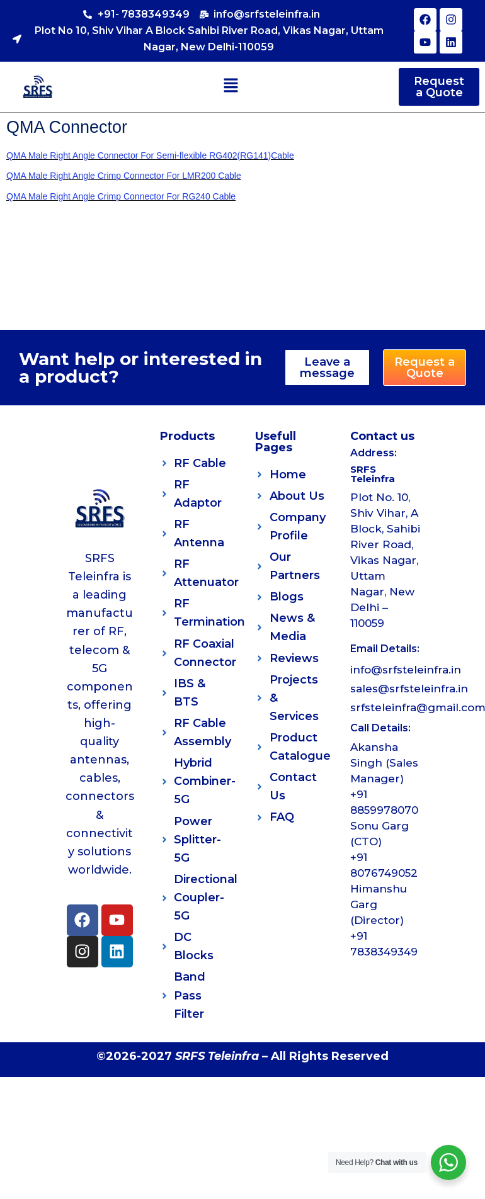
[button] (231, 86)
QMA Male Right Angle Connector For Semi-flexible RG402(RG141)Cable (150, 155)
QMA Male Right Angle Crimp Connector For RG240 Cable (121, 196)
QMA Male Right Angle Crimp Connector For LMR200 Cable (123, 176)
